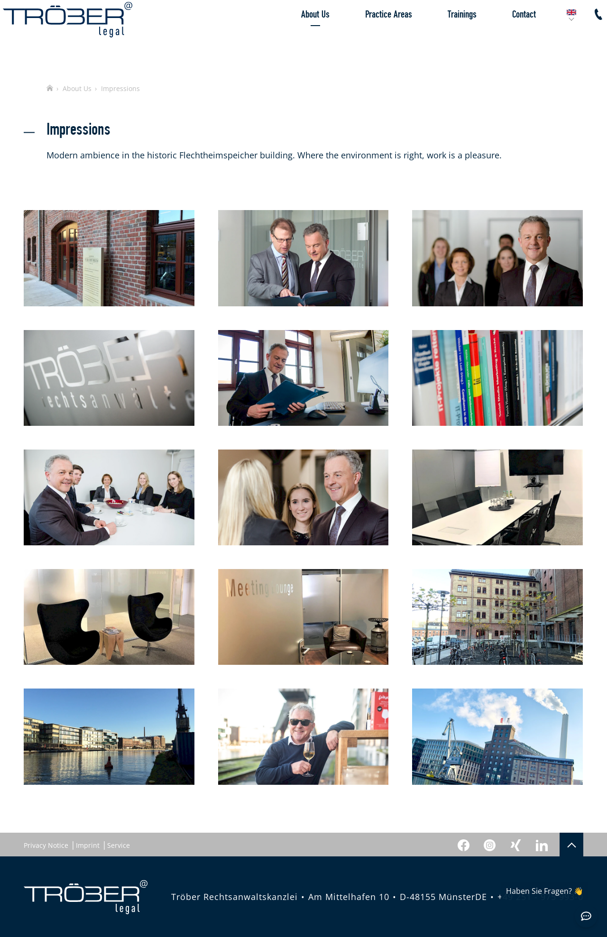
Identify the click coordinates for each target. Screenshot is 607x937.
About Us (294, 35)
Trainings (441, 35)
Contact (503, 35)
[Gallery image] (109, 258)
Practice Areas (367, 35)
